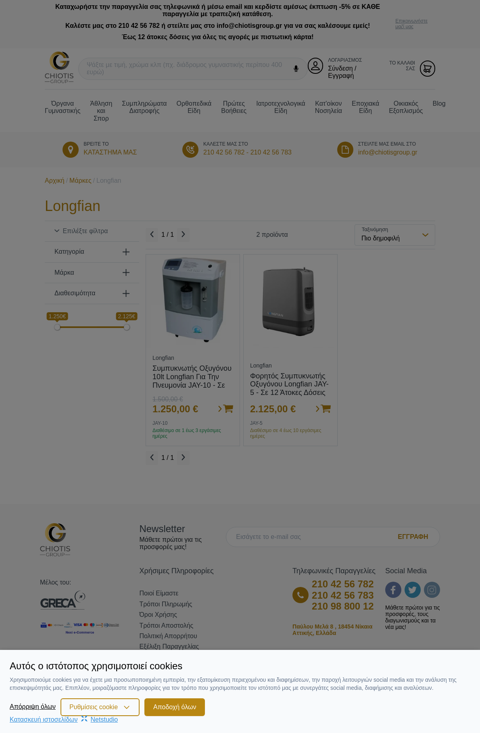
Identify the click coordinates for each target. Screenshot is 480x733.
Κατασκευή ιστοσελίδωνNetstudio (64, 719)
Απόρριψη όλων (33, 706)
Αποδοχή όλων (174, 707)
